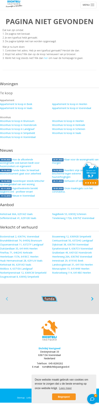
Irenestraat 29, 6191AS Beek (67, 260)
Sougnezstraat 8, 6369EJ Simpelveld (19, 276)
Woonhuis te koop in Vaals (66, 133)
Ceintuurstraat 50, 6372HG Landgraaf (72, 240)
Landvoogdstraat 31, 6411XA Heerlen (72, 264)
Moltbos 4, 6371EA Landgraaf (16, 268)
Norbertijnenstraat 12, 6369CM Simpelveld (23, 272)
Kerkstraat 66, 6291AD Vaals (15, 264)
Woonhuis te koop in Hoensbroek (18, 125)
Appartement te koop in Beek (16, 104)
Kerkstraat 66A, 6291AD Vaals (16, 214)
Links (28, 397)
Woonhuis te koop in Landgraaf (17, 129)
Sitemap (21, 397)
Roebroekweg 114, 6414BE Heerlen (71, 272)
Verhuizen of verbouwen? (72, 181)
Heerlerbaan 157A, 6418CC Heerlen (19, 256)
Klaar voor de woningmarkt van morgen (75, 161)
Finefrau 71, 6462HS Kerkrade (16, 252)
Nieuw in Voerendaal (17, 196)
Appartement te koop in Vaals (16, 108)
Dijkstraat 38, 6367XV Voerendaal (70, 244)
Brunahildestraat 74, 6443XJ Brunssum (21, 240)
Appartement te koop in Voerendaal (71, 108)
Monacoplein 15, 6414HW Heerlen (70, 268)
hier (46, 58)
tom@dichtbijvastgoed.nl (55, 366)
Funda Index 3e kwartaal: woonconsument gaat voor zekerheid (20, 172)
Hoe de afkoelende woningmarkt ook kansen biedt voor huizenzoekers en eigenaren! (19, 163)
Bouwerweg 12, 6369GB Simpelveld (71, 236)
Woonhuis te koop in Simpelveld (17, 133)
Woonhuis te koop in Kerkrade (68, 125)
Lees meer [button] (65, 388)
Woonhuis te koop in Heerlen (68, 121)
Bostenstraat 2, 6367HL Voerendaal (19, 236)
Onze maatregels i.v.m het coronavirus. (72, 190)
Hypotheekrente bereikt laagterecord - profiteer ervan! (19, 190)
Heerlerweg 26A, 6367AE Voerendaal (72, 256)
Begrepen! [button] (64, 396)
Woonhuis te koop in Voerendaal (18, 137)
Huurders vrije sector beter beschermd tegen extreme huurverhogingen (73, 173)
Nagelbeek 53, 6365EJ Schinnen (69, 214)
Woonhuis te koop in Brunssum (17, 121)
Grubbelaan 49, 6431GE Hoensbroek (72, 252)
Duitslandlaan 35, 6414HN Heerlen (19, 248)
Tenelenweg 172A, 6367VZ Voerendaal (73, 218)
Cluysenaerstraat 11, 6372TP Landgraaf (21, 244)
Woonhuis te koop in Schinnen (68, 129)
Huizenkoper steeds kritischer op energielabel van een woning (22, 182)
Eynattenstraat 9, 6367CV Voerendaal (72, 248)
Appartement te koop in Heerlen (69, 104)
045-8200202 (56, 363)
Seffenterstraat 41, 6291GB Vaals (18, 218)
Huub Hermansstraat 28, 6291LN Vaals (21, 260)
